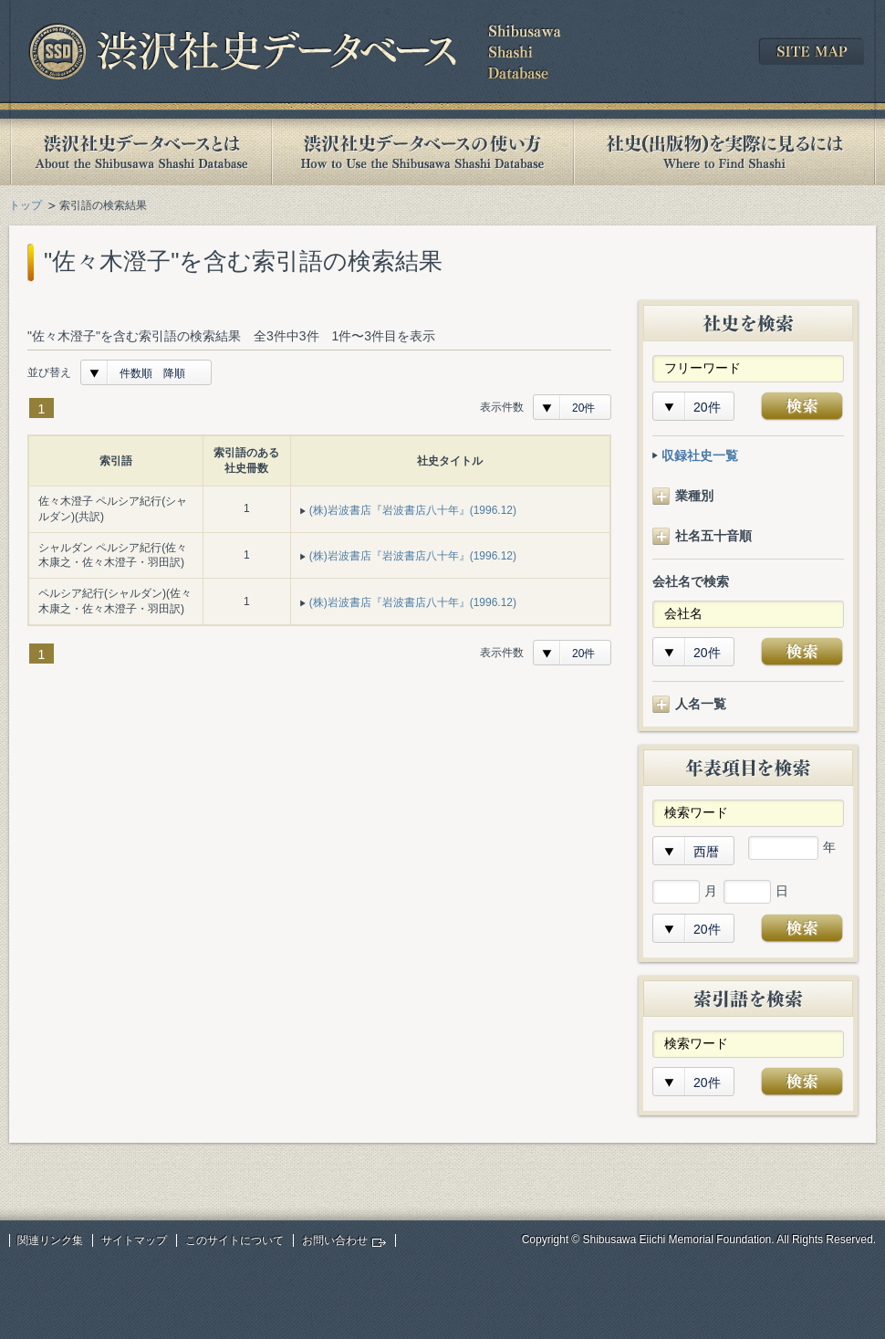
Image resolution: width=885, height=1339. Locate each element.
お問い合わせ (335, 1240)
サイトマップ (134, 1240)
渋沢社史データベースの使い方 (422, 152)
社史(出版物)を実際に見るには (724, 152)
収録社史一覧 (699, 455)
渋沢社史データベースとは (140, 152)
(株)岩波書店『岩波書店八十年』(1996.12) (412, 510)
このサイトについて (234, 1240)
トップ (25, 205)
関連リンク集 (50, 1240)
